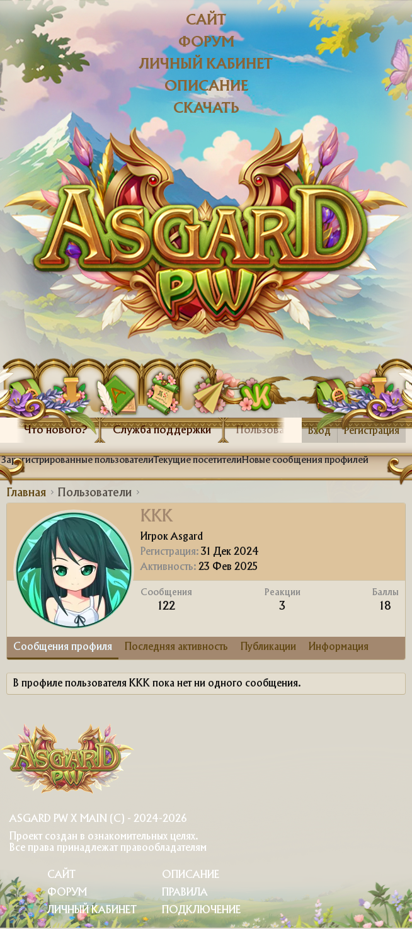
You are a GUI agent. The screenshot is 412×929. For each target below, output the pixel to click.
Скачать (206, 108)
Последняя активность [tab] (176, 647)
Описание (206, 86)
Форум (206, 42)
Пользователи (271, 430)
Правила (185, 893)
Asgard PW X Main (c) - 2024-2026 (97, 819)
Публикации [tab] (268, 647)
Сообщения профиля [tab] (62, 647)
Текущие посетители (198, 460)
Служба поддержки (162, 430)
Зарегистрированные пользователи (77, 460)
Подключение (201, 910)
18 (385, 606)
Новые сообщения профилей (305, 460)
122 (166, 606)
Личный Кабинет (92, 910)
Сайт (206, 20)
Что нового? (56, 430)
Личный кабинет (206, 64)
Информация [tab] (339, 647)
